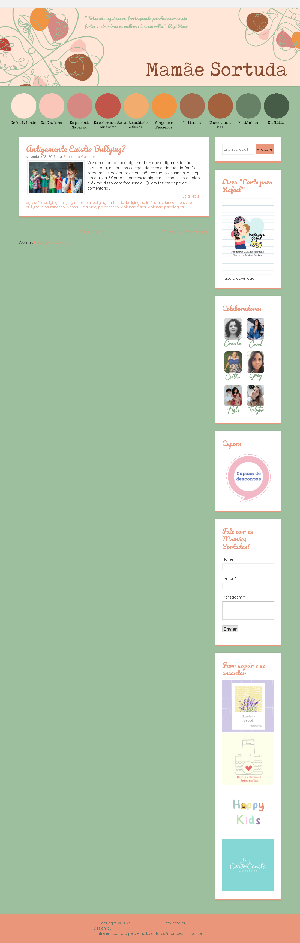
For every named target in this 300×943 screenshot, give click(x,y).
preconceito (108, 207)
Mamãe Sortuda (146, 923)
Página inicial (92, 232)
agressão (34, 202)
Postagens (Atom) (51, 242)
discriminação (53, 207)
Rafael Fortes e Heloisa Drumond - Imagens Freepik (159, 928)
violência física (133, 207)
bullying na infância (143, 202)
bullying (51, 202)
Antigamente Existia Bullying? (75, 148)
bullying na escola (75, 202)
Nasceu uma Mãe (81, 207)
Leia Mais (190, 196)
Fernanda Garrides (79, 156)
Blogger (194, 923)
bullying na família (108, 202)
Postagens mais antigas (185, 232)
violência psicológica (166, 207)
